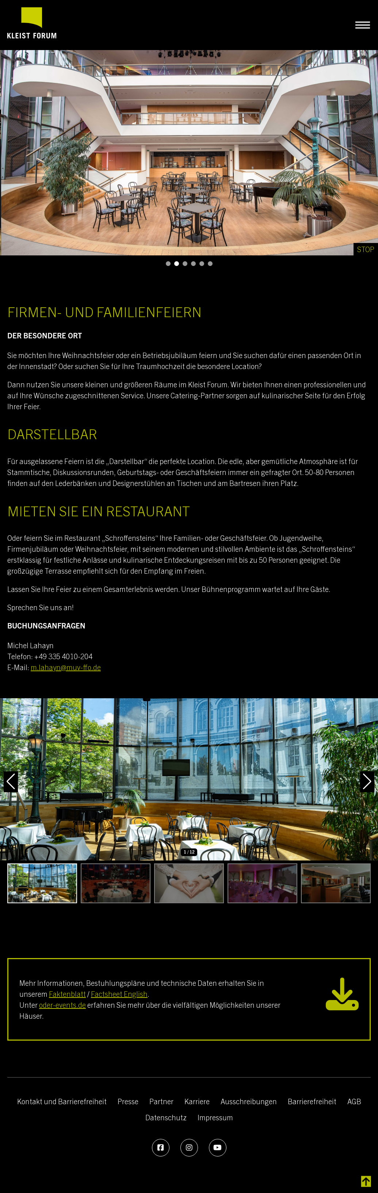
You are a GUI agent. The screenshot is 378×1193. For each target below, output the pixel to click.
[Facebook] (160, 1147)
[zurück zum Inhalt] (366, 1181)
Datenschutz (166, 1117)
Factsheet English (119, 993)
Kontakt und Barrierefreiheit (62, 1101)
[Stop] (366, 249)
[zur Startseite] (31, 24)
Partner (161, 1101)
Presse (128, 1101)
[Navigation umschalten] (362, 25)
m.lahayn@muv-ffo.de (66, 667)
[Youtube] (217, 1147)
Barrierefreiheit (312, 1101)
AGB (354, 1101)
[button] (168, 263)
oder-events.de (62, 1004)
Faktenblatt (67, 993)
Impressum (215, 1117)
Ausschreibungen (249, 1101)
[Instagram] (189, 1147)
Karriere (197, 1101)
